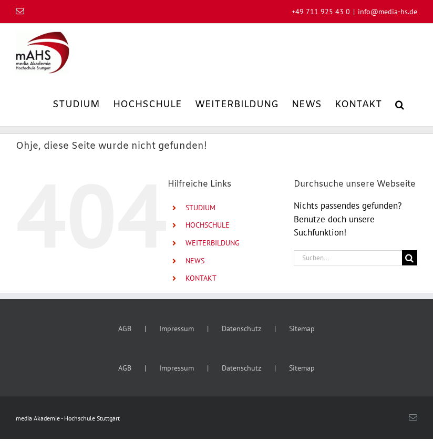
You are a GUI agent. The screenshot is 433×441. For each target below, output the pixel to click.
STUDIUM (200, 207)
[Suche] (409, 257)
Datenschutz (241, 328)
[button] (399, 103)
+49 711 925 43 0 (321, 11)
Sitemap (302, 328)
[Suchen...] (348, 257)
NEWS (194, 260)
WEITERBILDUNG (212, 243)
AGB (124, 328)
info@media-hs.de (387, 11)
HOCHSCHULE (207, 225)
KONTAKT (201, 278)
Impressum (176, 328)
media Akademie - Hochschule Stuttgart (68, 418)
